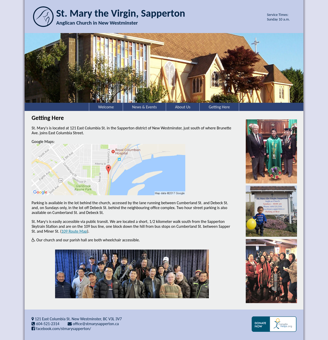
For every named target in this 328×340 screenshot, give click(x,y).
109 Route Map (74, 231)
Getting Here (219, 107)
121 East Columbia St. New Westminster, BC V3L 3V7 (77, 318)
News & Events (144, 107)
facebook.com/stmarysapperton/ (61, 328)
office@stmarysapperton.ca (93, 323)
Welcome (106, 107)
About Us (182, 107)
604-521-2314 (45, 323)
